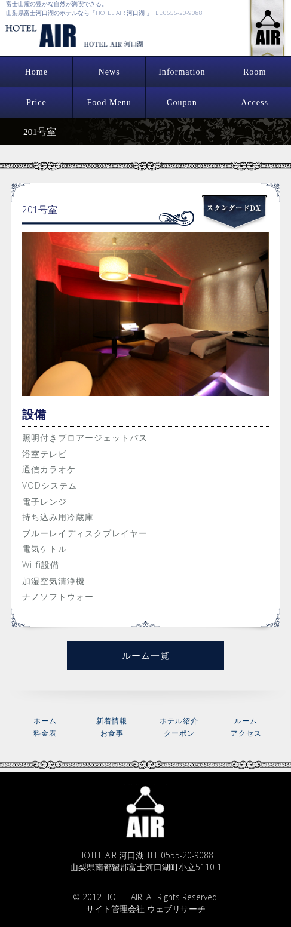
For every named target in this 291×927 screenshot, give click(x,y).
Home (36, 71)
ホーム (45, 720)
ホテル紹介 (179, 720)
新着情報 (111, 720)
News (109, 71)
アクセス (246, 733)
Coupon (182, 102)
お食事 (112, 733)
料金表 (45, 733)
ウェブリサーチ (176, 908)
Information (181, 71)
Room (255, 71)
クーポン (179, 733)
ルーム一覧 (146, 655)
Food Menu (109, 102)
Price (36, 102)
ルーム (246, 720)
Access (254, 102)
